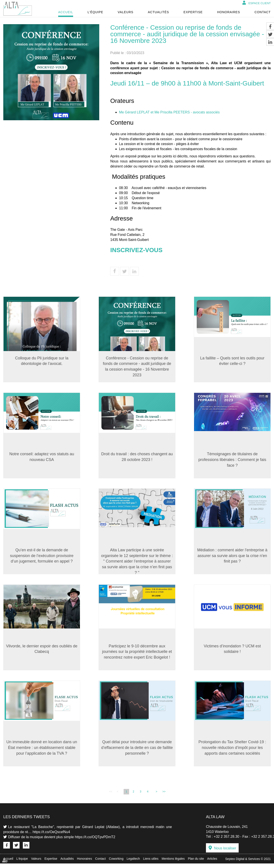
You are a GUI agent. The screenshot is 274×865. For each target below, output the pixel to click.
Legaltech (133, 860)
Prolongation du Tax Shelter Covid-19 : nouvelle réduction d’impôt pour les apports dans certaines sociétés (232, 749)
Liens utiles (151, 860)
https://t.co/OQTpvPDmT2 (95, 838)
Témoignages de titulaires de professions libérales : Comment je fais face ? (232, 460)
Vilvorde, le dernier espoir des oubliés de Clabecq (42, 650)
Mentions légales (173, 860)
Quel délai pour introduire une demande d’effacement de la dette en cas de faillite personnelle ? (137, 749)
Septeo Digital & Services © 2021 (248, 860)
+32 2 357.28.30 (226, 838)
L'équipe (95, 12)
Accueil (65, 12)
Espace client (259, 3)
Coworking (116, 860)
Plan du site (196, 860)
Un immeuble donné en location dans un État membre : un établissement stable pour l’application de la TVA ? (41, 749)
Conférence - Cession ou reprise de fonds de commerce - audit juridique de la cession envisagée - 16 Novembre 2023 (137, 366)
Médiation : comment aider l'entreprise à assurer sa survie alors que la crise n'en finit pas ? (232, 556)
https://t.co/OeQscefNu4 (51, 833)
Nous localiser (225, 850)
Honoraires (228, 12)
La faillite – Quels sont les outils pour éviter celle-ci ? (232, 361)
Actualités (158, 12)
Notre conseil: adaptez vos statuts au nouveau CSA (41, 457)
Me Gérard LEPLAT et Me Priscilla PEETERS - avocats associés (169, 112)
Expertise (193, 12)
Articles (212, 860)
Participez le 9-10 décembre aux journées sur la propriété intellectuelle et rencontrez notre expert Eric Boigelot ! (137, 652)
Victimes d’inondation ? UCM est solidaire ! (232, 650)
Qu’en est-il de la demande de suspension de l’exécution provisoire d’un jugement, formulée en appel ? (41, 556)
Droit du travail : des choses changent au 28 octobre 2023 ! (137, 457)
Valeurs (125, 12)
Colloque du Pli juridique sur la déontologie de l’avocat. (41, 361)
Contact (262, 12)
